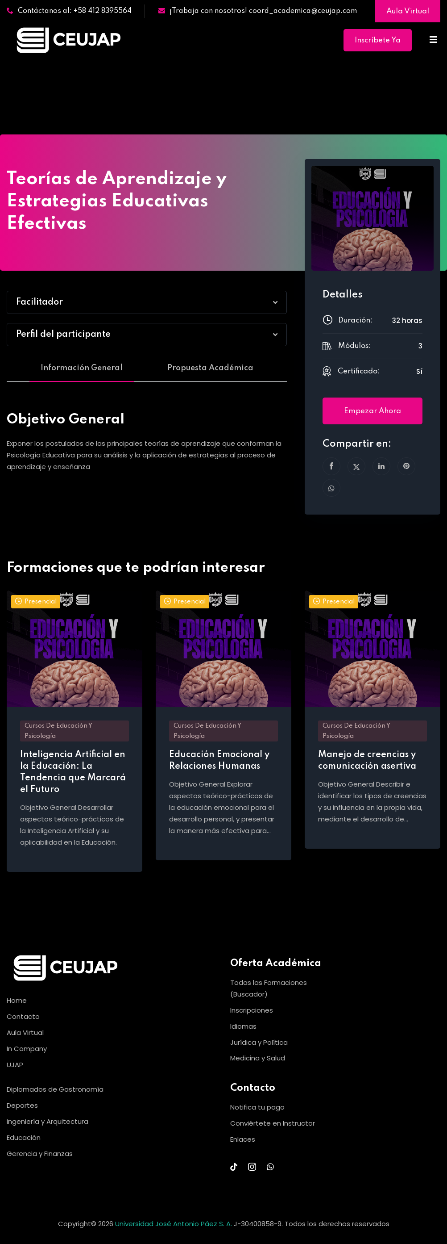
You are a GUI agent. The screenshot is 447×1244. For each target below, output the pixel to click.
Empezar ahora (372, 411)
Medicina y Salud (257, 1058)
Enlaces (242, 1139)
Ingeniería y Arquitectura (47, 1121)
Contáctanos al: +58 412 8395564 (69, 11)
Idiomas (243, 1026)
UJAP (15, 1064)
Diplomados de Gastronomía (55, 1089)
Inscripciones (251, 1010)
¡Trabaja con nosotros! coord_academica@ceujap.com (257, 11)
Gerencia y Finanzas (40, 1153)
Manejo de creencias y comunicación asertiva (367, 760)
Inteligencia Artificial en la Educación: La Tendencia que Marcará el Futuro (73, 772)
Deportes (22, 1105)
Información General (82, 368)
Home (17, 1000)
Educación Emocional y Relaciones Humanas (219, 760)
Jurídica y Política (259, 1042)
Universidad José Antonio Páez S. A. (174, 1223)
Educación (24, 1137)
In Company (27, 1048)
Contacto (23, 1016)
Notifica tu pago (257, 1107)
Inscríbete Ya (378, 40)
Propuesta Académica (210, 368)
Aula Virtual (407, 11)
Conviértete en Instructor (272, 1123)
